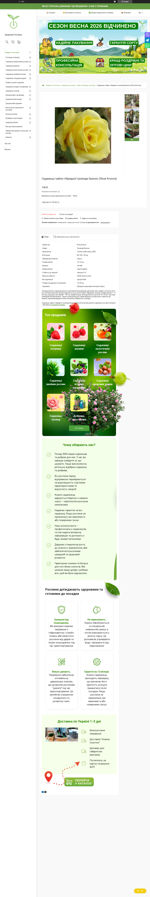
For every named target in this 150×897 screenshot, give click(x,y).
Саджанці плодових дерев (16, 78)
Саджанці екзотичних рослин (17, 70)
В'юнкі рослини (11, 114)
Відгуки (7, 149)
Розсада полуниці (12, 57)
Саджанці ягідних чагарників (17, 87)
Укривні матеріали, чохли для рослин (17, 132)
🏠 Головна (50, 13)
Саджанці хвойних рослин (16, 74)
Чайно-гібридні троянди (86, 85)
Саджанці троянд (12, 91)
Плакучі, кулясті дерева (15, 82)
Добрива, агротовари (14, 118)
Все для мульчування (14, 126)
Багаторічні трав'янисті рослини (15, 109)
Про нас (8, 143)
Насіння (9, 137)
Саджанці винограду (14, 99)
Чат (140, 891)
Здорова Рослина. (57, 305)
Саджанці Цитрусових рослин (17, 62)
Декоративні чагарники (15, 95)
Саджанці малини (12, 66)
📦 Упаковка (126, 13)
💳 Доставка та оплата (72, 13)
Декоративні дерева (14, 103)
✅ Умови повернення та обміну (101, 13)
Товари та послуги (12, 52)
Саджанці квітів (12, 122)
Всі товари (79, 428)
